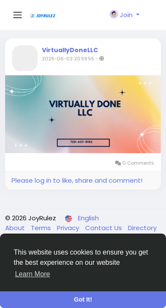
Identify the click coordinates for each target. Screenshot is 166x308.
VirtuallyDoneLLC (70, 50)
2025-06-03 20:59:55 (68, 58)
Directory (142, 227)
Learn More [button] (32, 274)
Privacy (69, 227)
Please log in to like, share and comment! (77, 180)
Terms (42, 227)
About (16, 227)
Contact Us (104, 227)
